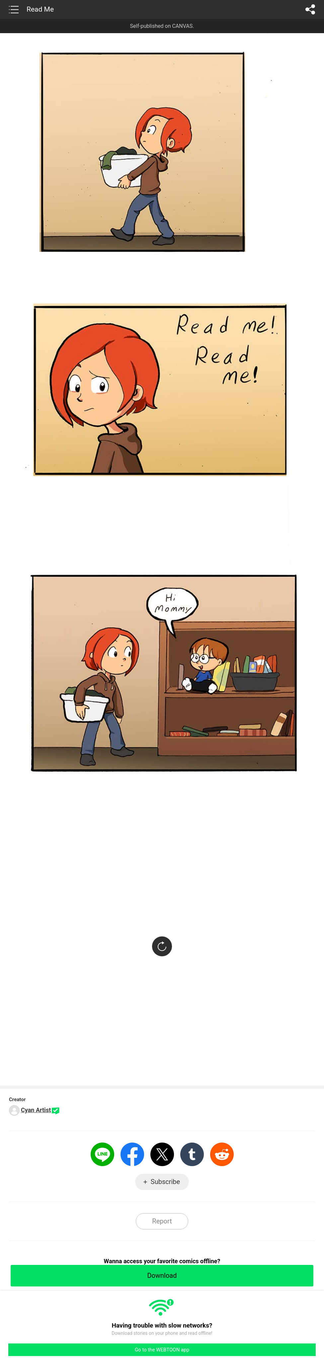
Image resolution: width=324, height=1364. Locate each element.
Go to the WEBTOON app (162, 1350)
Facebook (132, 1154)
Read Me (40, 9)
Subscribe (165, 1182)
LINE (102, 1154)
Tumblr (192, 1154)
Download (162, 1275)
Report (162, 1221)
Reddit (222, 1154)
